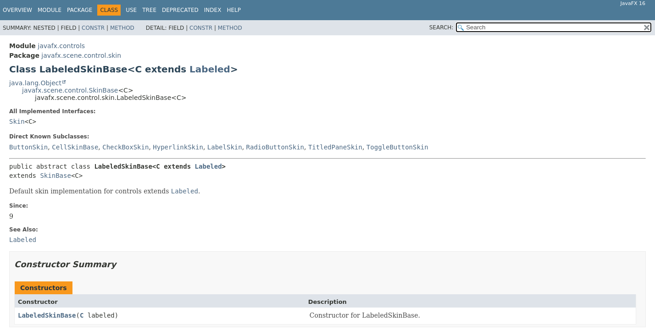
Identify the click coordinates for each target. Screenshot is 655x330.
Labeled (209, 69)
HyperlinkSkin (178, 147)
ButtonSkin (28, 147)
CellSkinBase (75, 147)
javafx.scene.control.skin (81, 55)
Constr (93, 28)
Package (79, 10)
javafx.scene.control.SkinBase (70, 90)
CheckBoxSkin (125, 147)
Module (49, 10)
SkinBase (55, 175)
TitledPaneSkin (335, 147)
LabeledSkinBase (47, 315)
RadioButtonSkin (275, 147)
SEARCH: (441, 27)
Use (131, 10)
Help (234, 10)
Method (122, 28)
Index (213, 10)
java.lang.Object (35, 83)
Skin (17, 121)
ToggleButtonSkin (397, 147)
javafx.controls (61, 46)
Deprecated (180, 10)
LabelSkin (224, 147)
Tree (149, 10)
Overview (17, 10)
